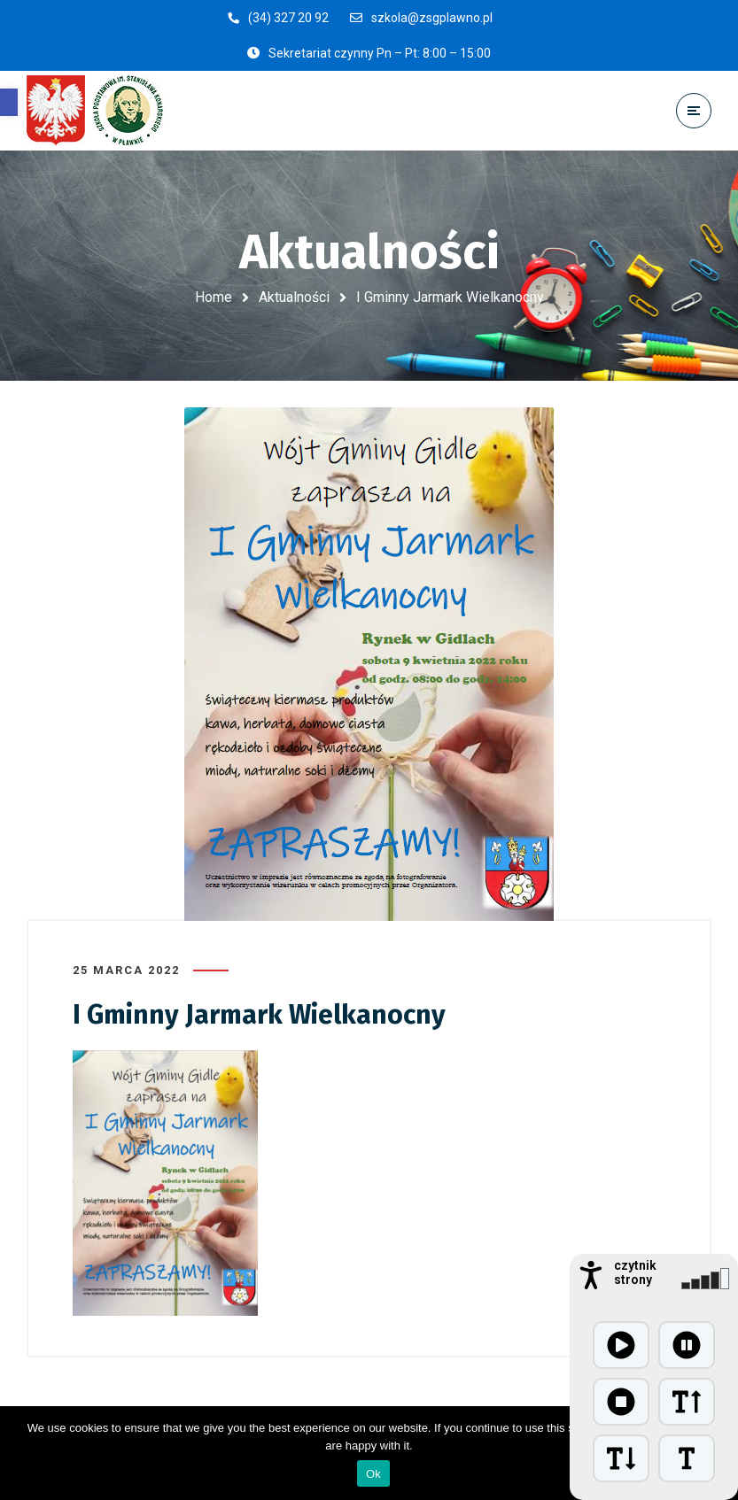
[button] (9, 102)
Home (213, 297)
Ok (373, 1474)
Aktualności (294, 297)
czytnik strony (635, 1272)
